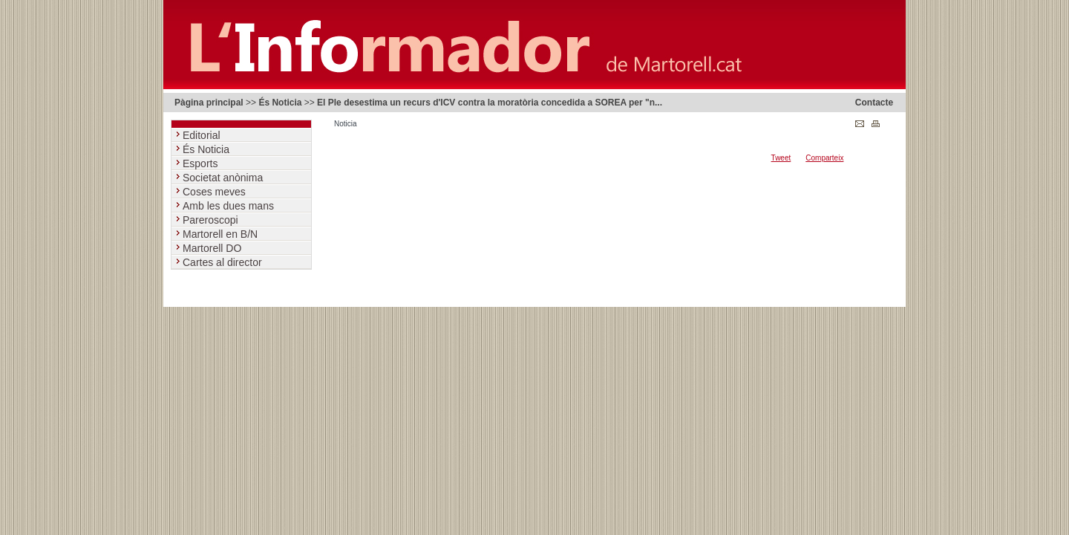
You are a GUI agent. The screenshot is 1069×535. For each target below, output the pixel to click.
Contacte (874, 102)
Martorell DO (213, 248)
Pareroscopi (212, 220)
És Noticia (279, 102)
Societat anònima (224, 178)
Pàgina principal (208, 102)
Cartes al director (223, 262)
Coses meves (216, 192)
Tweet (781, 158)
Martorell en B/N (222, 234)
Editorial (203, 135)
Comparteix (824, 158)
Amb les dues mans (230, 206)
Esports (201, 163)
